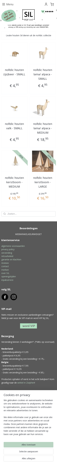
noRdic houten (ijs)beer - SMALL (14, 72)
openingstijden (8, 276)
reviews (5, 263)
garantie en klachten (11, 259)
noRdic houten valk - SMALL (14, 126)
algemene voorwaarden (13, 246)
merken (5, 269)
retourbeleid (7, 256)
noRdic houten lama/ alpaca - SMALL (42, 74)
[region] (28, 418)
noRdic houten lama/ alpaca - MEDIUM (42, 128)
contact (5, 266)
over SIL (5, 273)
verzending (6, 252)
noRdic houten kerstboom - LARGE (42, 182)
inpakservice (7, 279)
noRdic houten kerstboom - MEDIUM (14, 182)
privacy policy (7, 249)
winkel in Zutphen (26, 382)
